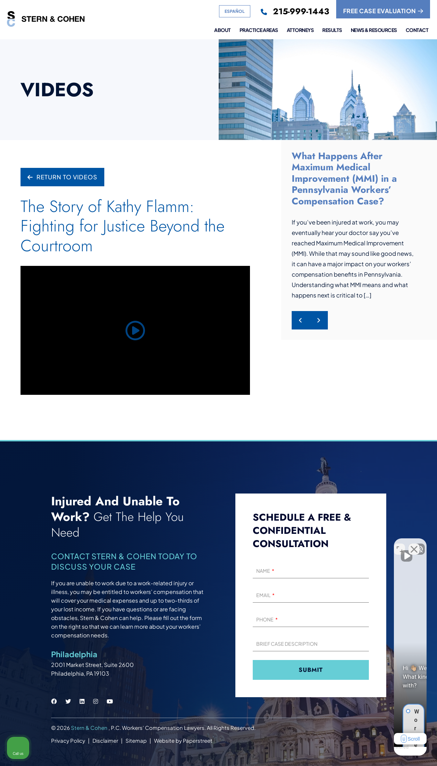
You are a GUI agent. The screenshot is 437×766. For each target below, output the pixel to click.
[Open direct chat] (399, 543)
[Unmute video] (313, 543)
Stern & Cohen (89, 727)
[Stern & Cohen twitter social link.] (68, 701)
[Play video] (135, 330)
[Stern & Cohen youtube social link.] (110, 701)
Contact (417, 30)
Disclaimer (105, 740)
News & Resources (374, 30)
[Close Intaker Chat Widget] (414, 543)
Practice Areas (259, 30)
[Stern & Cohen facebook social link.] (54, 701)
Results (332, 30)
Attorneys (300, 30)
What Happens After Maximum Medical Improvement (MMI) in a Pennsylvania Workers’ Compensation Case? (344, 178)
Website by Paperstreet (183, 740)
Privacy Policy (68, 740)
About (222, 30)
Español (235, 11)
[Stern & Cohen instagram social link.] (95, 701)
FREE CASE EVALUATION (383, 11)
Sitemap (136, 740)
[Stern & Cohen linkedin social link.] (82, 701)
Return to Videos (62, 177)
